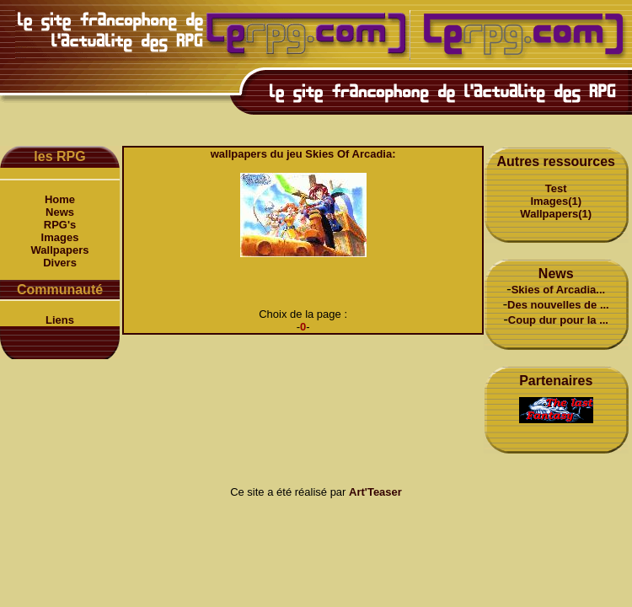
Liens (60, 320)
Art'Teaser (375, 492)
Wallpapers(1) (556, 213)
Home (60, 199)
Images (60, 237)
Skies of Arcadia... (558, 289)
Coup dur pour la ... (558, 320)
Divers (60, 262)
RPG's (60, 224)
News (60, 212)
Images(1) (555, 201)
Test (556, 188)
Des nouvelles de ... (558, 304)
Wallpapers (60, 250)
